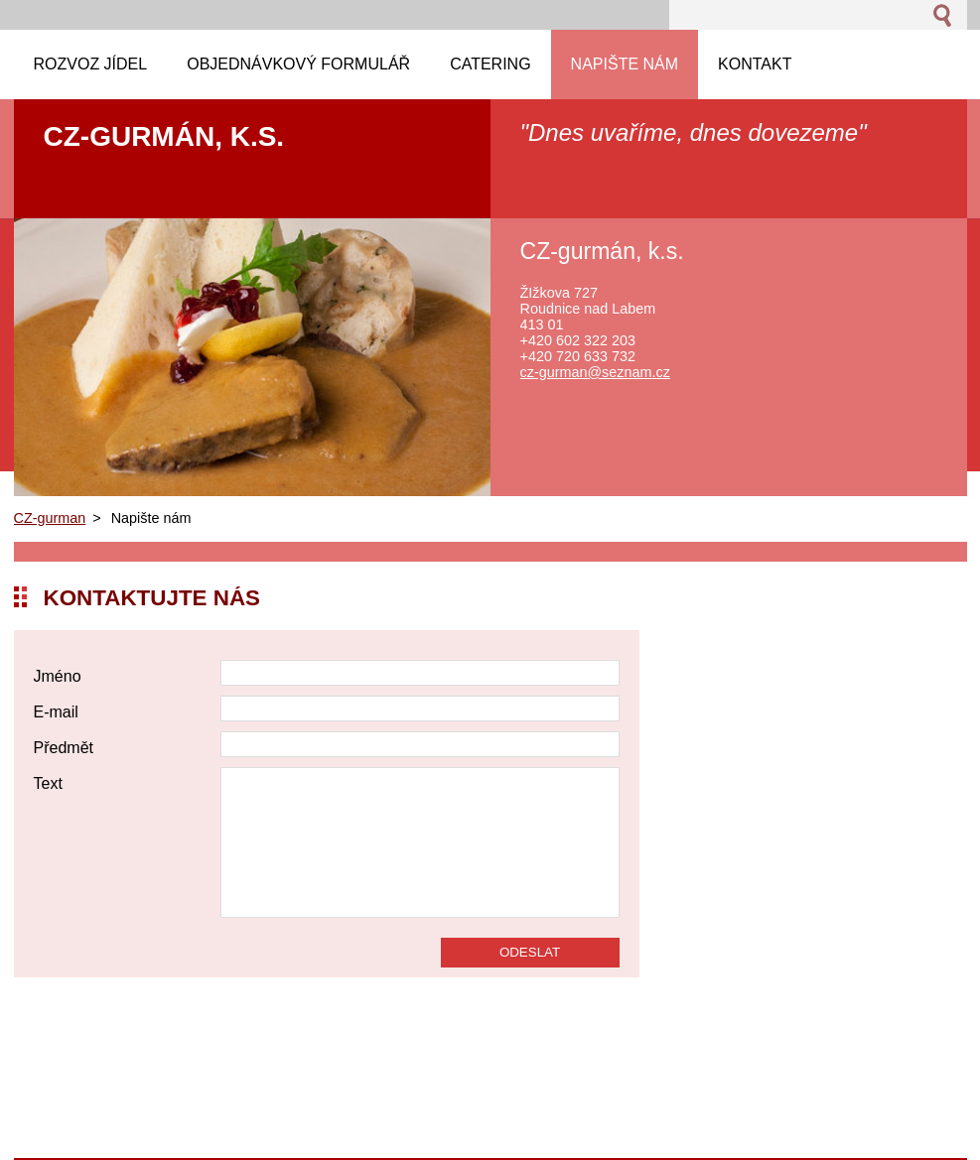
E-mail (56, 712)
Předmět (63, 747)
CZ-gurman (50, 518)
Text (48, 783)
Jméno (57, 676)
